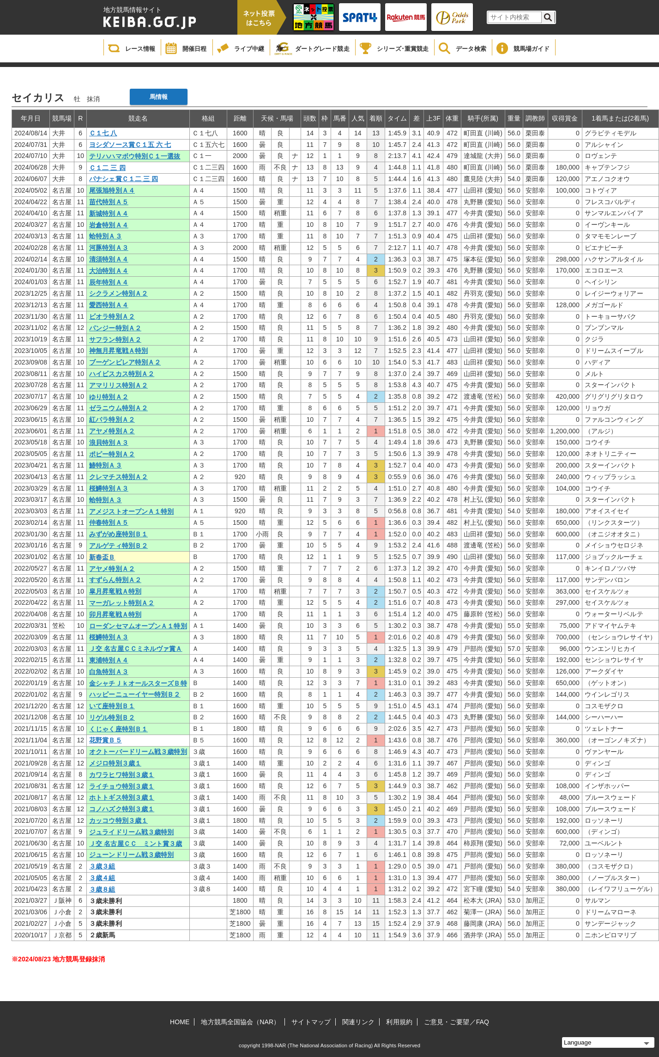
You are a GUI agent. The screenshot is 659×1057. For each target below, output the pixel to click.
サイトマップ (311, 1022)
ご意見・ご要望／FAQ (456, 1022)
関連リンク (358, 1022)
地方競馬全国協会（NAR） (240, 1022)
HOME (179, 1022)
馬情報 (159, 96)
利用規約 (399, 1022)
